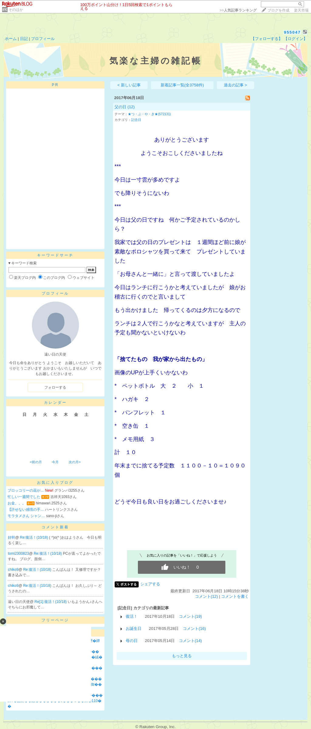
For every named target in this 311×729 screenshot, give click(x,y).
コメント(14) (190, 640)
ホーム (11, 38)
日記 (24, 38)
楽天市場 (301, 10)
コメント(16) (194, 628)
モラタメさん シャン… (26, 516)
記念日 (136, 120)
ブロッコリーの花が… (26, 490)
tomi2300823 (18, 553)
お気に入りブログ (55, 482)
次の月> (74, 462)
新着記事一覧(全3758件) (182, 85)
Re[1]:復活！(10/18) (51, 602)
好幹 (11, 537)
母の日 (132, 640)
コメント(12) (206, 596)
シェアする (150, 584)
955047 (292, 32)
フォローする (55, 387)
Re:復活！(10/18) (34, 537)
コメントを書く (235, 596)
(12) (131, 107)
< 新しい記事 (129, 85)
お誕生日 (134, 628)
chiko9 (13, 569)
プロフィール (43, 38)
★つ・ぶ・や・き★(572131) (149, 114)
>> (238, 10)
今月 (55, 462)
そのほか (16, 10)
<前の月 (36, 462)
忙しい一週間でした (24, 497)
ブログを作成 (278, 10)
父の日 (120, 107)
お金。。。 (17, 503)
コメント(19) (190, 616)
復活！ (132, 616)
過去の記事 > (235, 85)
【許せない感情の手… (26, 509)
